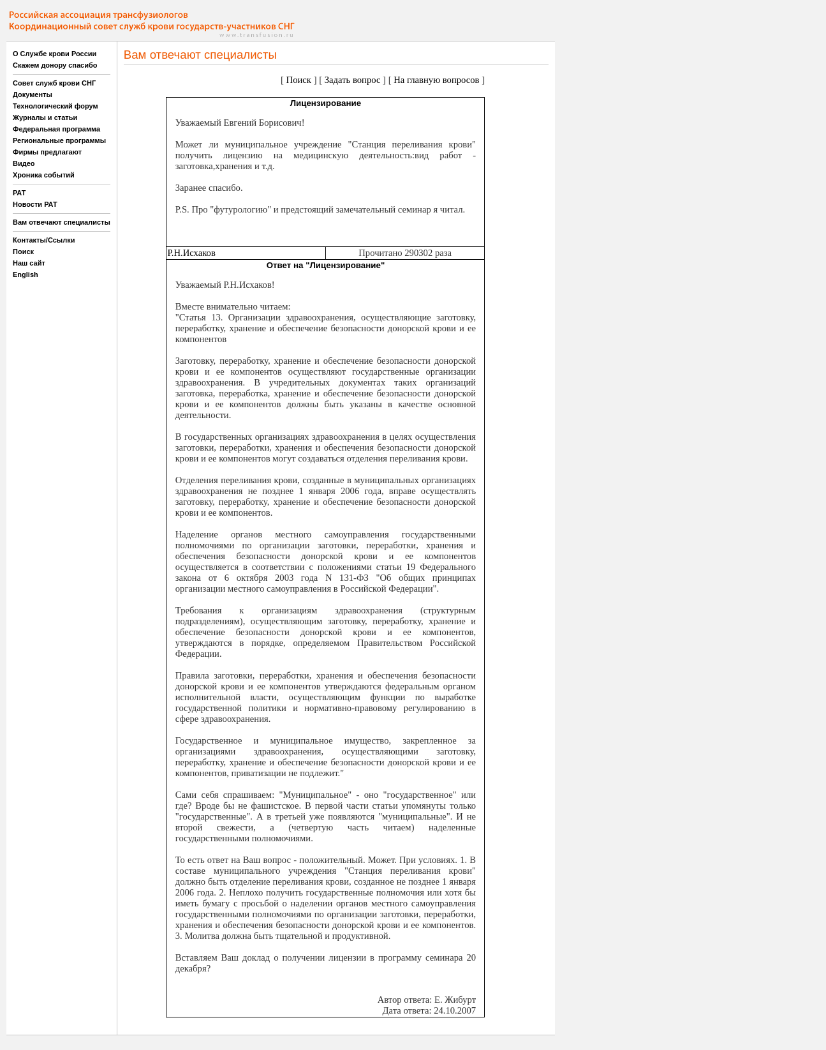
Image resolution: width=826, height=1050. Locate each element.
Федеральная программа (56, 129)
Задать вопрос (353, 80)
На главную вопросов (436, 80)
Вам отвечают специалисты (61, 222)
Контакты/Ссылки (44, 240)
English (25, 274)
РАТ (19, 193)
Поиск (23, 251)
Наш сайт (29, 263)
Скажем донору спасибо (55, 65)
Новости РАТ (35, 204)
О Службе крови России (54, 53)
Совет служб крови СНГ (54, 83)
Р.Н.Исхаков (191, 253)
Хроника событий (44, 175)
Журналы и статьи (45, 117)
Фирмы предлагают (47, 152)
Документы (32, 94)
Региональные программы (59, 140)
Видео (24, 163)
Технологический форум (55, 106)
